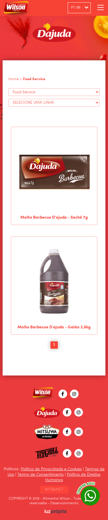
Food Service (34, 79)
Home (13, 79)
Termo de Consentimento (40, 475)
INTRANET (54, 490)
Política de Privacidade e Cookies (51, 469)
